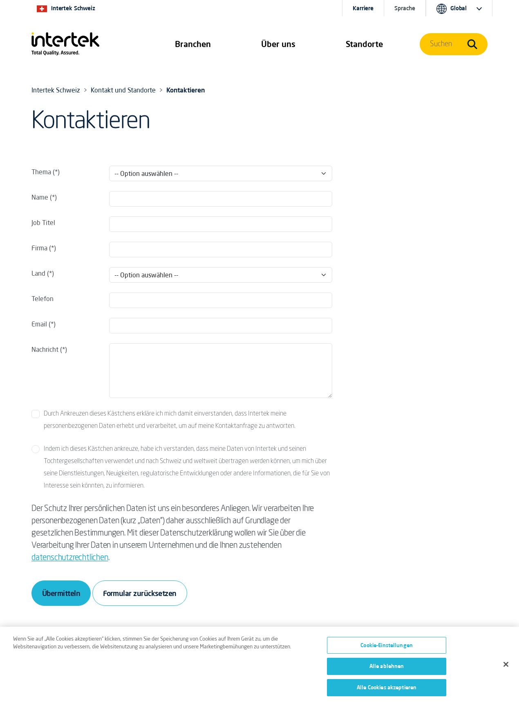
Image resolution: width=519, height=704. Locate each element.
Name (39, 197)
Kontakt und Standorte (123, 90)
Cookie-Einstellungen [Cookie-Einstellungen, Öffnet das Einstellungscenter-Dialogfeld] (386, 648)
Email (39, 324)
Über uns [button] (278, 44)
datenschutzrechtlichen (69, 558)
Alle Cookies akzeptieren (386, 690)
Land (39, 273)
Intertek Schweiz (55, 90)
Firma (39, 248)
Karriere (363, 8)
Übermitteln (61, 593)
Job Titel (43, 222)
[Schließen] (506, 667)
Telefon (42, 299)
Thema (41, 172)
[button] (193, 44)
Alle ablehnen (386, 669)
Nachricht (44, 349)
